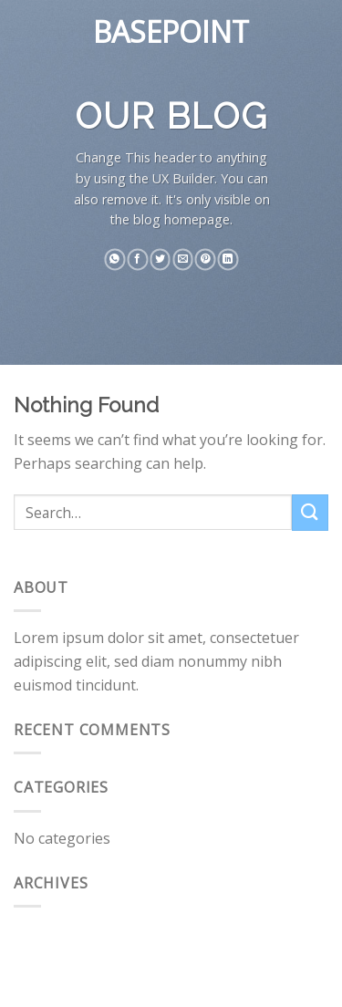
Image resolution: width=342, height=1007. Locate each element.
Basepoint (171, 32)
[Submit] (310, 512)
